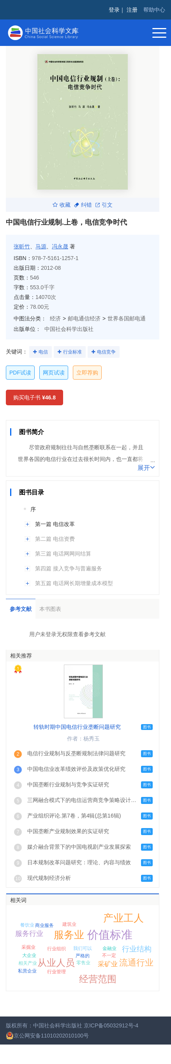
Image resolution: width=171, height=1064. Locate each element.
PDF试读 (20, 372)
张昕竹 (22, 246)
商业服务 (44, 925)
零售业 (83, 963)
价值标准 (109, 935)
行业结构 (137, 949)
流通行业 (136, 962)
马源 (40, 246)
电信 (43, 352)
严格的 (83, 955)
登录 (114, 10)
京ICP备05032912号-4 (111, 1025)
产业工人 (123, 918)
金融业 (109, 948)
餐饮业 (27, 925)
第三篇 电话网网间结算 (63, 553)
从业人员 (56, 962)
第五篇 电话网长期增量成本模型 (74, 583)
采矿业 (108, 964)
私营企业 (27, 971)
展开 (146, 467)
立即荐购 (87, 372)
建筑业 (69, 924)
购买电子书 (34, 397)
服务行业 (29, 933)
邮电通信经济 (84, 318)
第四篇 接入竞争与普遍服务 (68, 568)
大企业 (29, 955)
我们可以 (82, 948)
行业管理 (56, 971)
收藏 (62, 205)
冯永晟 (60, 246)
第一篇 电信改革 (55, 524)
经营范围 (97, 979)
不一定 (109, 955)
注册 (132, 10)
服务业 (69, 935)
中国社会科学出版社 (68, 329)
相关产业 (27, 963)
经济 (55, 318)
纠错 (83, 205)
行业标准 (72, 352)
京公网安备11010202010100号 (47, 1035)
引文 (104, 205)
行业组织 (56, 948)
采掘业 (28, 947)
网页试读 (54, 372)
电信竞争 (106, 352)
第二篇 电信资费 (55, 539)
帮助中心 (154, 10)
